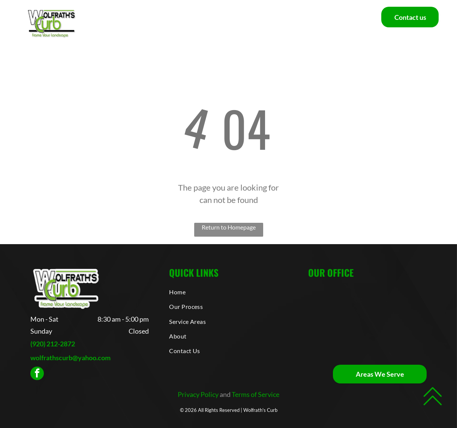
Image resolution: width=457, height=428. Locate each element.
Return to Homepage (229, 227)
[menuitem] (112, 23)
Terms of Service (255, 394)
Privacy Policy (198, 394)
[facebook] (37, 374)
